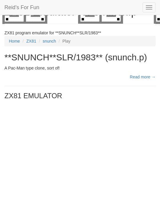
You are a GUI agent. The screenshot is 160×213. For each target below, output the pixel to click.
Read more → (143, 77)
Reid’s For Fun (21, 7)
